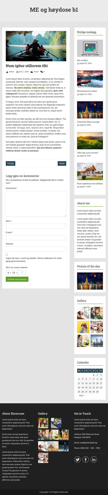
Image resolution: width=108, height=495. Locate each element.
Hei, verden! (82, 60)
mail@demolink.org (88, 442)
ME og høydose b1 (54, 9)
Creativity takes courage (88, 121)
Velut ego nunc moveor (87, 152)
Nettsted (9, 244)
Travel (36, 72)
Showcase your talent (87, 91)
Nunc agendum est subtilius (90, 183)
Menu (5, 5)
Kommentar (11, 188)
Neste (62, 163)
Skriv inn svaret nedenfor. (17, 267)
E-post (9, 232)
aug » (81, 395)
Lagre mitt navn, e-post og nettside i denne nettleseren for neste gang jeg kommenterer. (34, 259)
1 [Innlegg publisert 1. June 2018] (93, 375)
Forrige (10, 163)
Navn (9, 221)
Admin (11, 72)
